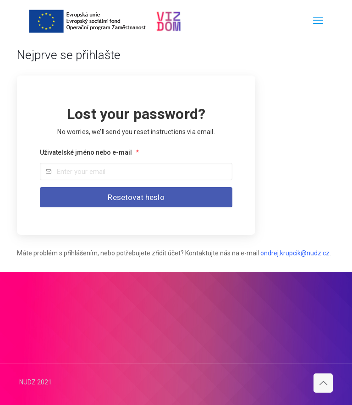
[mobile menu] (318, 20)
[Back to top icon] (323, 383)
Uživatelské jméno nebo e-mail (89, 152)
